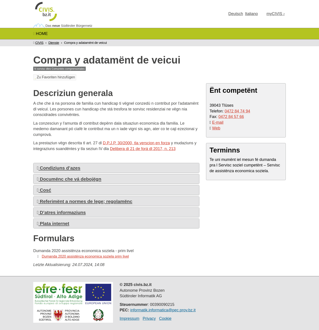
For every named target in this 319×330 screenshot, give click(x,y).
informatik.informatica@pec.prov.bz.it (163, 310)
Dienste (53, 42)
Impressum (129, 318)
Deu (235, 14)
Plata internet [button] (53, 223)
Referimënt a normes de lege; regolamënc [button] (84, 201)
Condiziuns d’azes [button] (58, 167)
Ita (251, 14)
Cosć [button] (44, 190)
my (275, 14)
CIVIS (39, 42)
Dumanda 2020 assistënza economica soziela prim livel (85, 256)
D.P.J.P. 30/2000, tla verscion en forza (136, 143)
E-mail (218, 122)
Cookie (165, 318)
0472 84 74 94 (237, 111)
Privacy (149, 318)
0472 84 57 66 (231, 116)
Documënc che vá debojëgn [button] (69, 178)
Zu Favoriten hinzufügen (55, 77)
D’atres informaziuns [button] (61, 212)
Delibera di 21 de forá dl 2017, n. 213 (142, 149)
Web (216, 128)
